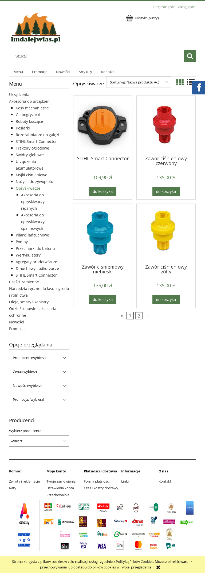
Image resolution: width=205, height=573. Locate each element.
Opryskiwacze (28, 188)
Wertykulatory (28, 255)
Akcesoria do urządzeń (29, 101)
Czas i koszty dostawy (101, 488)
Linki (125, 481)
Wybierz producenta (25, 431)
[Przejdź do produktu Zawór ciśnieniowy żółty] (166, 233)
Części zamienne (24, 281)
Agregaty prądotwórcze (36, 261)
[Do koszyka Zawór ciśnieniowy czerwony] (166, 191)
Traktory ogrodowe (32, 148)
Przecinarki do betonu (35, 248)
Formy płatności (96, 481)
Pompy (22, 241)
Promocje (17, 328)
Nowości (16, 321)
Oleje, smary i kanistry (29, 301)
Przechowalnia (57, 494)
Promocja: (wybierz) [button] (28, 399)
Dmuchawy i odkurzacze (37, 268)
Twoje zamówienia (61, 481)
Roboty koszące (29, 121)
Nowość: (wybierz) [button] (27, 385)
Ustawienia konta (60, 488)
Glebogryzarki (28, 114)
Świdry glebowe (30, 154)
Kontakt (165, 481)
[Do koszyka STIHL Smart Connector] (102, 191)
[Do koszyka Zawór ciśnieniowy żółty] (166, 299)
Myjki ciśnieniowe (31, 174)
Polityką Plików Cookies (134, 561)
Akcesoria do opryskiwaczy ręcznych (33, 201)
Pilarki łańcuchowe (32, 235)
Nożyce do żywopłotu (34, 181)
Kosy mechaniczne (32, 107)
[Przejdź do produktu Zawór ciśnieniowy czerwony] (166, 125)
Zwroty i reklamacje (24, 481)
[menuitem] (18, 72)
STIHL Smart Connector (36, 141)
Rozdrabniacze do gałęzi (37, 134)
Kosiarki (23, 128)
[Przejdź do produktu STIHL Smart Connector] (103, 125)
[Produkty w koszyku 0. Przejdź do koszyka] (143, 18)
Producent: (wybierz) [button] (29, 357)
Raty (12, 488)
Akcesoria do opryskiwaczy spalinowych (33, 221)
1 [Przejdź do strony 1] (130, 316)
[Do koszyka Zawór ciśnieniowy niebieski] (102, 299)
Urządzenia (19, 94)
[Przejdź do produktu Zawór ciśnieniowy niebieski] (103, 233)
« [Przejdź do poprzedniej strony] (122, 316)
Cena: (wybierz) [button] (25, 371)
